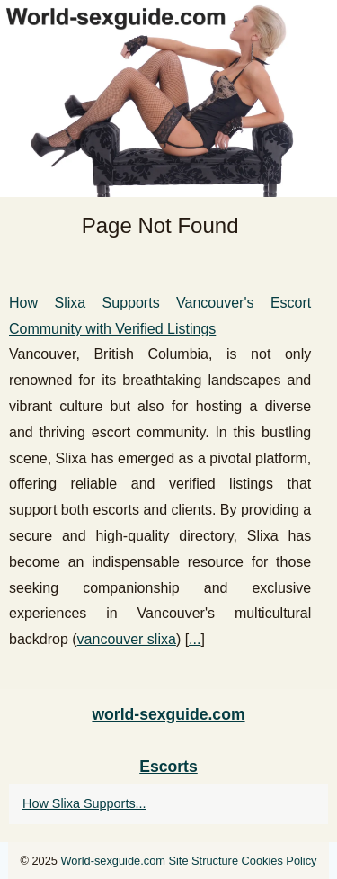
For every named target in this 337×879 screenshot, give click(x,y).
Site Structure (203, 860)
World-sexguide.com (113, 860)
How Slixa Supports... (84, 803)
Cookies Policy (279, 860)
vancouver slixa (126, 639)
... (194, 639)
